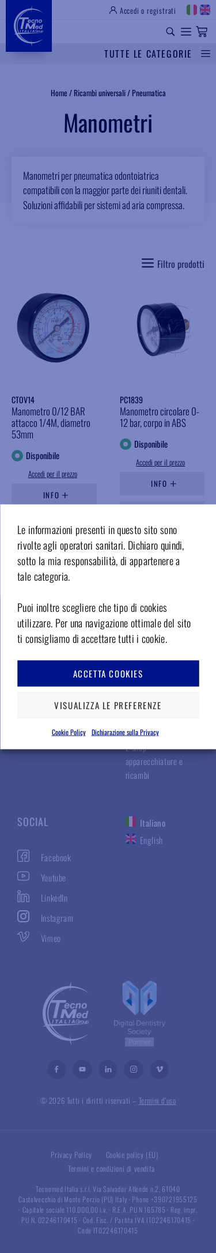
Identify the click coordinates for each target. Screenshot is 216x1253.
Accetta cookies (108, 673)
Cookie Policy (69, 731)
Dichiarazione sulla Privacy (125, 731)
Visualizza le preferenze (107, 705)
